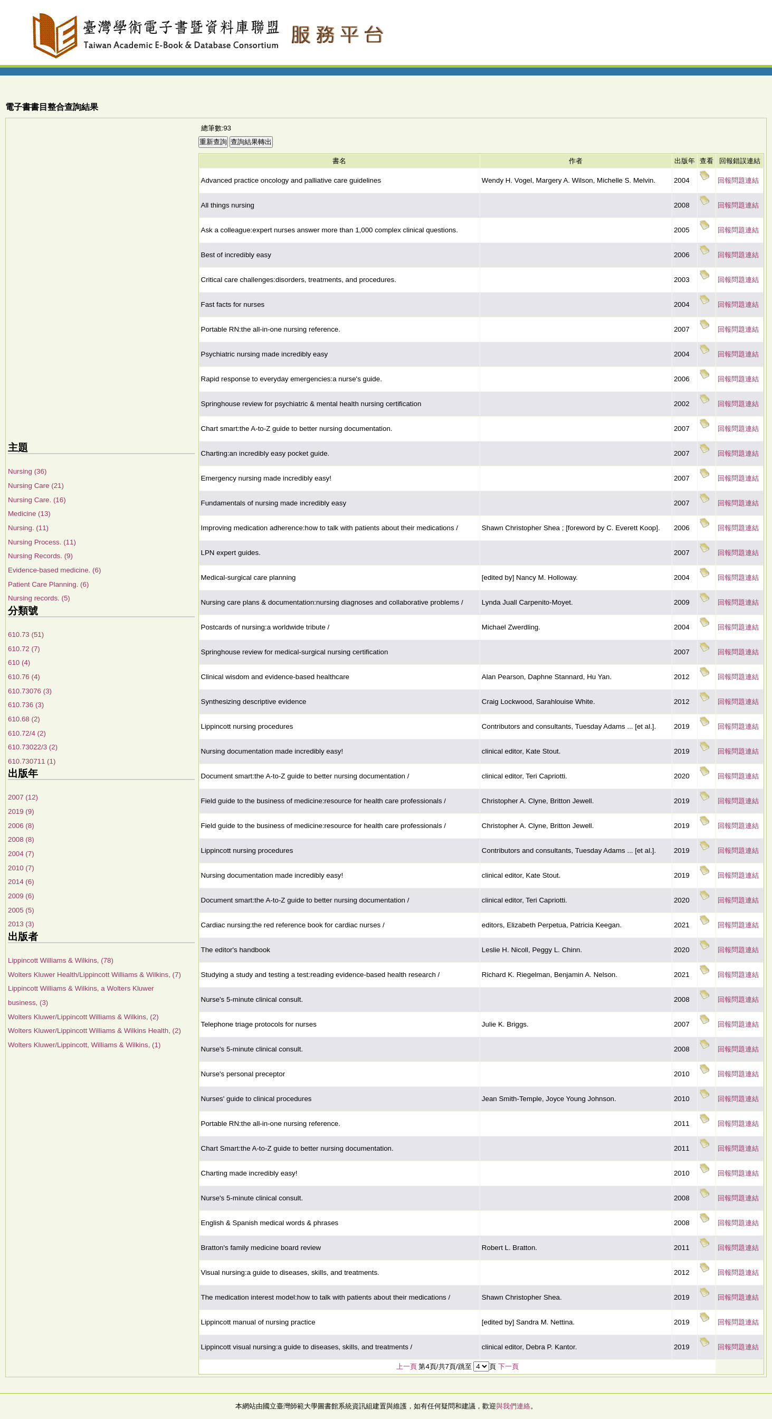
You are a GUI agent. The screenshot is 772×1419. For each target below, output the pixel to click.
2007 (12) (23, 797)
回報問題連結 (738, 180)
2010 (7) (21, 868)
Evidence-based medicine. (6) (54, 570)
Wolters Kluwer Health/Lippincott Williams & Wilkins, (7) (94, 975)
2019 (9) (21, 811)
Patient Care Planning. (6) (48, 584)
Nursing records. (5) (39, 598)
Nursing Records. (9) (40, 556)
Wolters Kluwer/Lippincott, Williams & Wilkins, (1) (84, 1045)
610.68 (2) (24, 719)
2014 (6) (21, 882)
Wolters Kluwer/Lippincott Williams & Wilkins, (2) (83, 1017)
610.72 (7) (24, 649)
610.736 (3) (26, 705)
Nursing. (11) (28, 528)
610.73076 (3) (30, 691)
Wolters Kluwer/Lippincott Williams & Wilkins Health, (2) (94, 1031)
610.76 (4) (24, 677)
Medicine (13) (29, 514)
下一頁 (508, 1366)
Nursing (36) (27, 471)
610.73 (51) (26, 634)
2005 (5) (21, 910)
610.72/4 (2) (27, 733)
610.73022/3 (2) (33, 747)
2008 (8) (21, 839)
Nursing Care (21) (36, 486)
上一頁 (406, 1366)
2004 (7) (21, 854)
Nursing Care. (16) (37, 500)
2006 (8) (21, 826)
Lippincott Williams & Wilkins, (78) (60, 960)
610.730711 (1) (31, 761)
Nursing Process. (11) (42, 542)
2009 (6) (21, 896)
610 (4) (19, 662)
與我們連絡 (513, 1406)
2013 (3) (21, 924)
